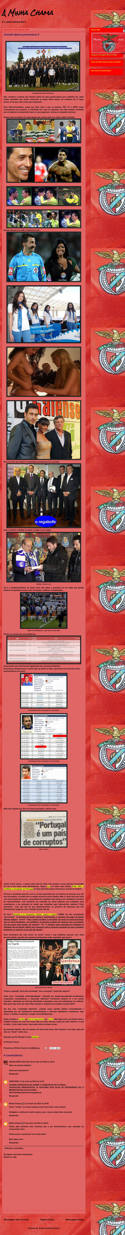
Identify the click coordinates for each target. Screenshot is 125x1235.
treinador (21, 1019)
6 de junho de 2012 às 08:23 (36, 1123)
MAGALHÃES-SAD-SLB (19, 1062)
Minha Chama (15, 1104)
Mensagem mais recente (16, 1219)
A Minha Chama (27, 12)
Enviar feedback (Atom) (49, 1228)
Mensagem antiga (75, 1219)
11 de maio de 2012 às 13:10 (32, 1081)
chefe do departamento (36, 1019)
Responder (14, 1074)
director (50, 1019)
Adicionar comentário (14, 1148)
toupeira (35, 1037)
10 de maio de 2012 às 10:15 (42, 1062)
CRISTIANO (14, 1081)
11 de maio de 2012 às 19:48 (36, 1104)
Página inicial (47, 1219)
